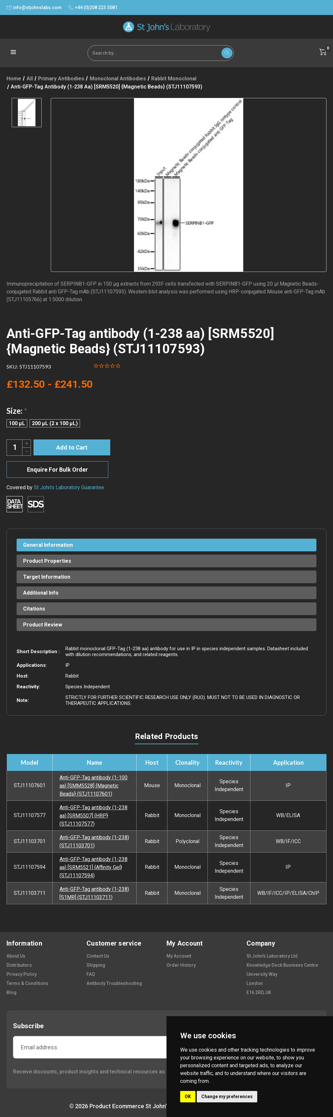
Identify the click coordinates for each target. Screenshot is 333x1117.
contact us (98, 956)
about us (16, 956)
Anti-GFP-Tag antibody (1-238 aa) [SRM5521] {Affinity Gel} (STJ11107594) (93, 867)
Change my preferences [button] (227, 1096)
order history (181, 965)
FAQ (91, 974)
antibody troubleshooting (114, 983)
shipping (96, 965)
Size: (17, 410)
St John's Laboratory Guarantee (69, 487)
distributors (19, 965)
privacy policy (22, 974)
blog (12, 992)
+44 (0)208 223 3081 (92, 7)
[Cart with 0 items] (322, 52)
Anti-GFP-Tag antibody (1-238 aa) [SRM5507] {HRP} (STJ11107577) (93, 815)
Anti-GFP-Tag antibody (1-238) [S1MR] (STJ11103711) (94, 893)
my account (178, 956)
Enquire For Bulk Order (57, 469)
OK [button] (188, 1096)
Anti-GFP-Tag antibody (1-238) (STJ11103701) (94, 841)
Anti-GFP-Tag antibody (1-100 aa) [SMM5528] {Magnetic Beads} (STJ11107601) (93, 785)
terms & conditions (27, 983)
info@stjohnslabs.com (34, 7)
